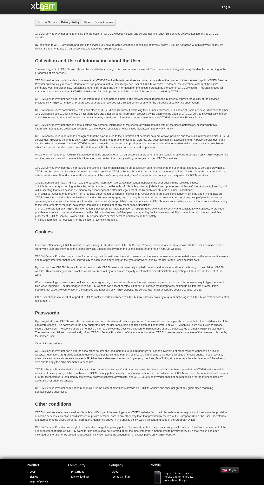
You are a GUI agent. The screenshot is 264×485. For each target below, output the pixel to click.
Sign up (34, 476)
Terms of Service (47, 22)
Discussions (77, 471)
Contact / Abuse (104, 22)
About (87, 22)
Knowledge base (80, 476)
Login (33, 471)
